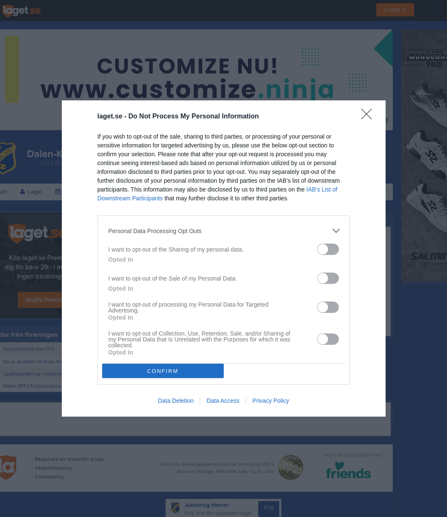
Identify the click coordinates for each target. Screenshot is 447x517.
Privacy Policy (270, 400)
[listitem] (223, 230)
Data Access (222, 400)
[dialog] (224, 258)
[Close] (369, 117)
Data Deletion (176, 400)
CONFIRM (163, 371)
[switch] (328, 249)
